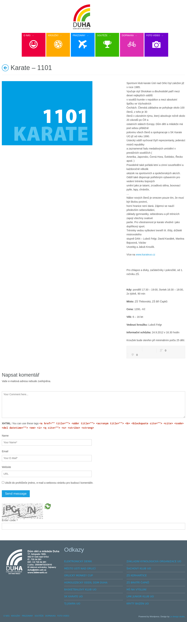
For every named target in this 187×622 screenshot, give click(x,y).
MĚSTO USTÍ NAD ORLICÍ (80, 568)
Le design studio (177, 616)
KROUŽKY (15, 616)
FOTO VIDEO (63, 616)
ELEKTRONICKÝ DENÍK (78, 561)
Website (6, 467)
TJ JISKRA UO (72, 603)
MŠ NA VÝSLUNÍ (136, 589)
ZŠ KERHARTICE (137, 575)
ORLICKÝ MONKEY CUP (78, 575)
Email (5, 451)
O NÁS (6, 616)
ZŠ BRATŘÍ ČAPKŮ (138, 582)
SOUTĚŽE (39, 616)
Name (5, 435)
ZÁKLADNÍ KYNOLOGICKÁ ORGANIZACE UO (154, 561)
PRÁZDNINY (27, 616)
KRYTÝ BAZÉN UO (138, 603)
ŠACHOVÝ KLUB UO (139, 568)
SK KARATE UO (73, 596)
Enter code (10, 520)
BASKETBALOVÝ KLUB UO (80, 589)
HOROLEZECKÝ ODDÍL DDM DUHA (85, 582)
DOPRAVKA (50, 616)
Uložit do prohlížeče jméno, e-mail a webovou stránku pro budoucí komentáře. (49, 482)
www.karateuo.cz (145, 254)
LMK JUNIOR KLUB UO (140, 596)
